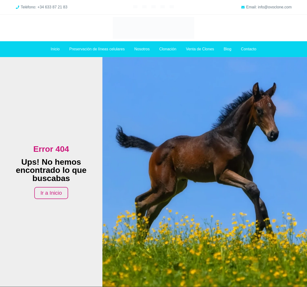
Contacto (248, 49)
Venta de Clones (200, 49)
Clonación (167, 49)
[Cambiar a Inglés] (135, 6)
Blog (227, 49)
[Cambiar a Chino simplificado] (171, 6)
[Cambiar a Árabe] (162, 6)
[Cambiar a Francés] (144, 6)
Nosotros (142, 49)
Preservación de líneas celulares (97, 49)
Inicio (55, 49)
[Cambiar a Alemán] (153, 6)
